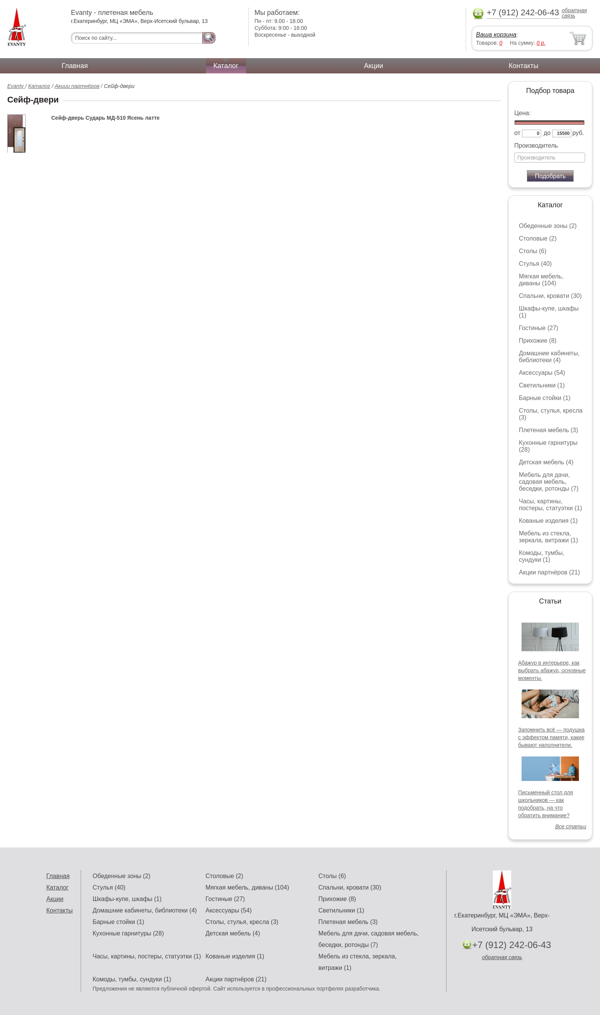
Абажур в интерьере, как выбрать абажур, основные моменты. (552, 670)
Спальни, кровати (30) (550, 296)
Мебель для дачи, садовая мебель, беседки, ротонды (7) (549, 482)
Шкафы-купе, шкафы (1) (127, 899)
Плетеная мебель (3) (548, 430)
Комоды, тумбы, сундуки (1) (541, 556)
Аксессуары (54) (542, 372)
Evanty (16, 86)
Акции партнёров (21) (549, 572)
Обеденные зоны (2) (548, 226)
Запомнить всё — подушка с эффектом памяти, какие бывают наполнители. (551, 737)
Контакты (523, 66)
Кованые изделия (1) (548, 520)
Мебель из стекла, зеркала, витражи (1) (548, 536)
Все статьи (570, 826)
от (517, 133)
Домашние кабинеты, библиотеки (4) (549, 356)
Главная (75, 66)
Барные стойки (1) (545, 398)
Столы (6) (532, 251)
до (547, 133)
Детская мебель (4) (546, 462)
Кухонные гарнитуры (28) (128, 933)
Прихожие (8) (537, 340)
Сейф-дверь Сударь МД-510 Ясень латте (105, 118)
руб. (578, 133)
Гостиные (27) (538, 328)
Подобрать (550, 176)
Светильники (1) (542, 385)
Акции (373, 66)
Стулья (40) (535, 263)
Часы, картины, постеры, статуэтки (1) (550, 504)
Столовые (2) (538, 238)
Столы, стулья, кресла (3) (241, 922)
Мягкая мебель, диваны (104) (541, 279)
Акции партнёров (77, 86)
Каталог (226, 66)
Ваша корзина (496, 34)
